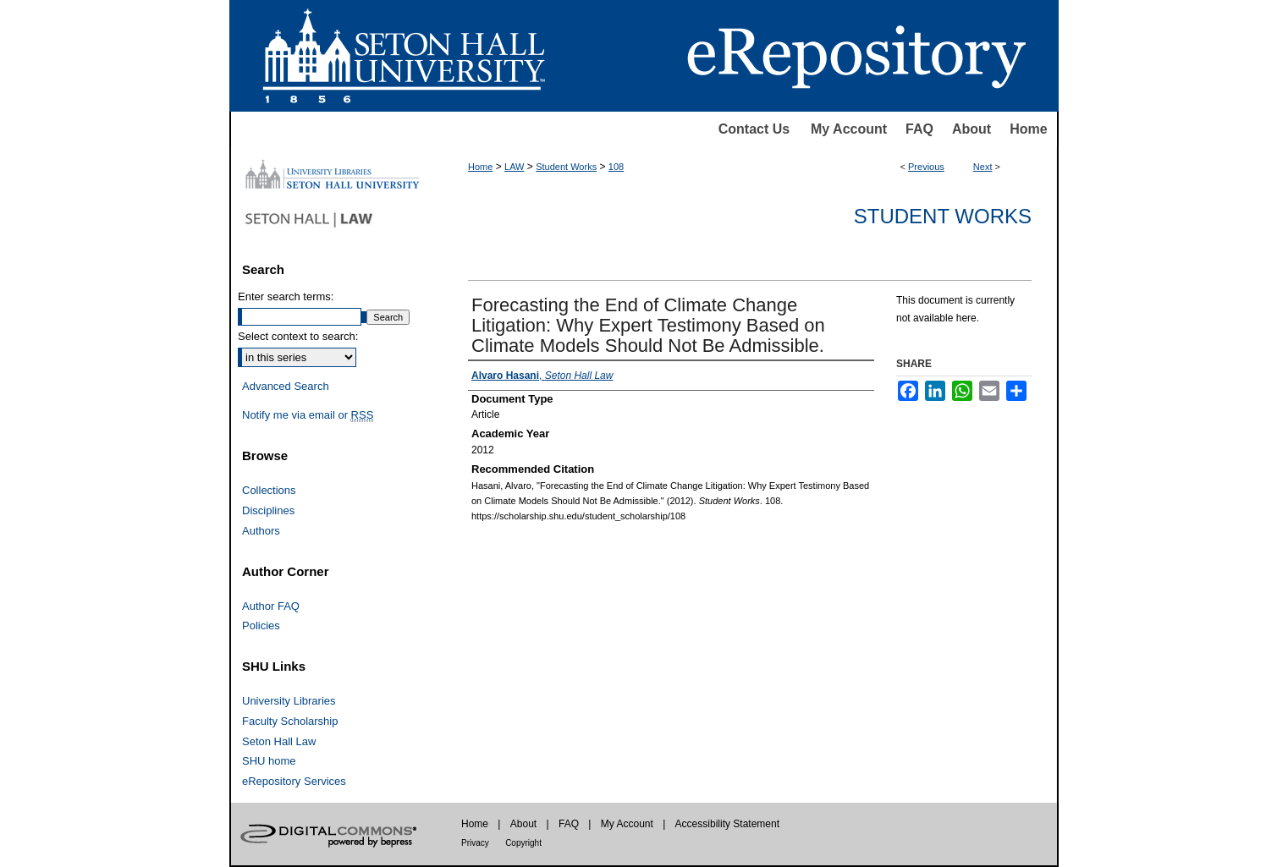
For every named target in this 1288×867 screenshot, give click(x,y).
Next (983, 167)
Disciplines (268, 510)
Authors (261, 530)
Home (1028, 129)
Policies (261, 625)
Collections (269, 490)
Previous (926, 167)
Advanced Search (285, 386)
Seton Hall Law (279, 741)
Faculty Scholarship (290, 721)
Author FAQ (271, 606)
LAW (514, 167)
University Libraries (289, 700)
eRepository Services (294, 781)
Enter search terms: (285, 296)
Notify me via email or (307, 415)
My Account (849, 129)
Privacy (475, 843)
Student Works (566, 167)
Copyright (523, 843)
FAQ (919, 129)
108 (616, 167)
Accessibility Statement (727, 824)
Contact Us (754, 129)
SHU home (269, 761)
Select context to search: (298, 336)
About (971, 129)
